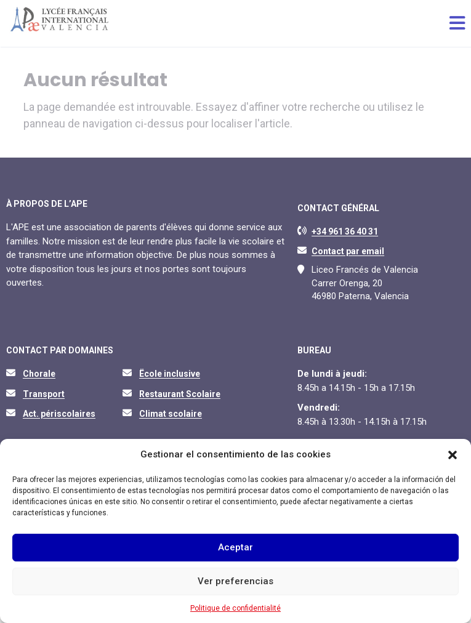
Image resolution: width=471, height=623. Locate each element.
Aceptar (235, 547)
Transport (44, 394)
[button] (452, 455)
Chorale (39, 374)
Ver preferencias (235, 581)
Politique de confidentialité (235, 608)
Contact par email (348, 251)
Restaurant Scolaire (179, 394)
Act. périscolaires (59, 414)
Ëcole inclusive (169, 374)
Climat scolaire (170, 414)
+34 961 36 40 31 (345, 231)
